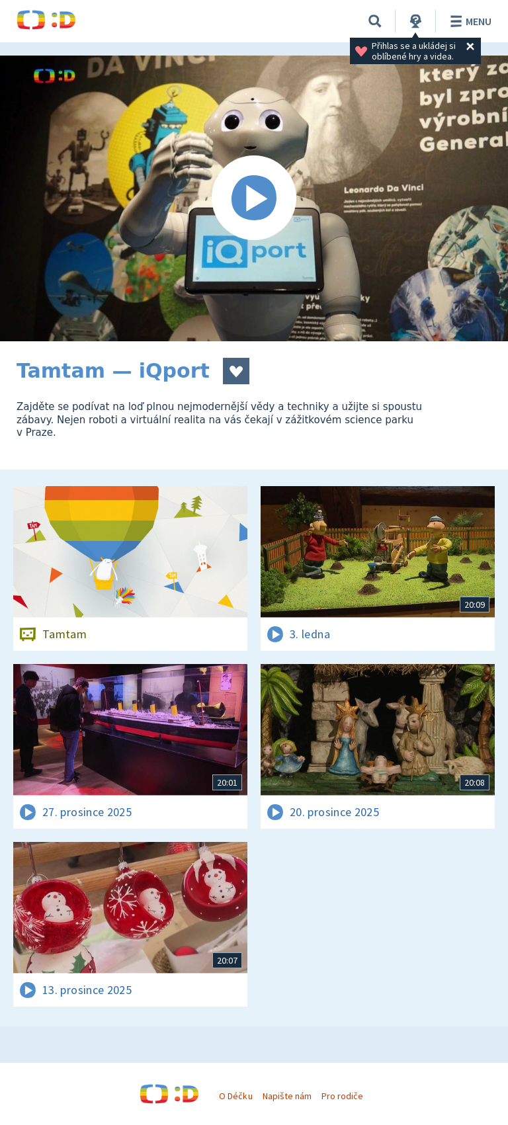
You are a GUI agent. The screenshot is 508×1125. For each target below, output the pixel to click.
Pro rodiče (342, 1096)
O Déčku (235, 1096)
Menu (468, 21)
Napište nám (287, 1096)
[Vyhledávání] (375, 21)
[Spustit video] (254, 198)
